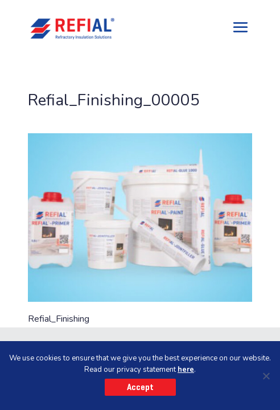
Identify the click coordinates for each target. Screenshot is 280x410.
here (186, 369)
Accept (140, 387)
